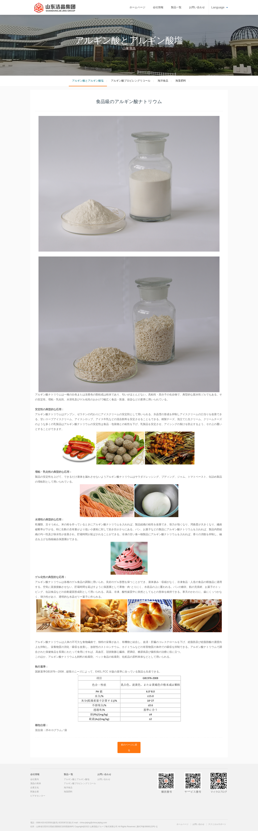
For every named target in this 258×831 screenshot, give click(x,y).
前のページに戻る (129, 747)
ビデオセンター (37, 795)
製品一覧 (176, 7)
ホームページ (137, 7)
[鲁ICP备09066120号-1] (147, 826)
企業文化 (34, 787)
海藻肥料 (180, 80)
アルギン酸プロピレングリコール (130, 80)
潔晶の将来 (35, 783)
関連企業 (34, 791)
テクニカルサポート (217, 824)
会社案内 (34, 779)
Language (217, 7)
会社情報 (158, 7)
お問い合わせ (197, 7)
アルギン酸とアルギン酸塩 (88, 80)
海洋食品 (163, 80)
